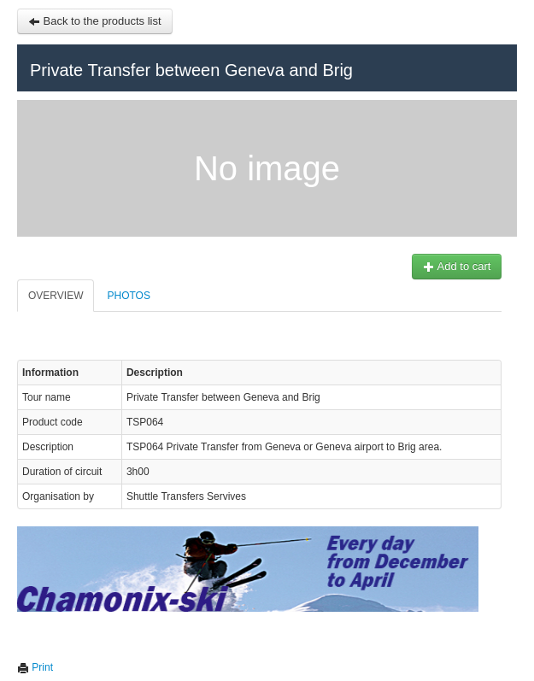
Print (30, 667)
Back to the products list (89, 21)
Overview (50, 296)
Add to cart (451, 266)
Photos (123, 296)
